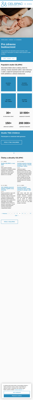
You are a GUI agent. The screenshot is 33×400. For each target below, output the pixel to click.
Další (17, 215)
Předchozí (4, 213)
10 (22, 213)
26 (30, 213)
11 (25, 213)
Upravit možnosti (19, 390)
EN (25, 4)
